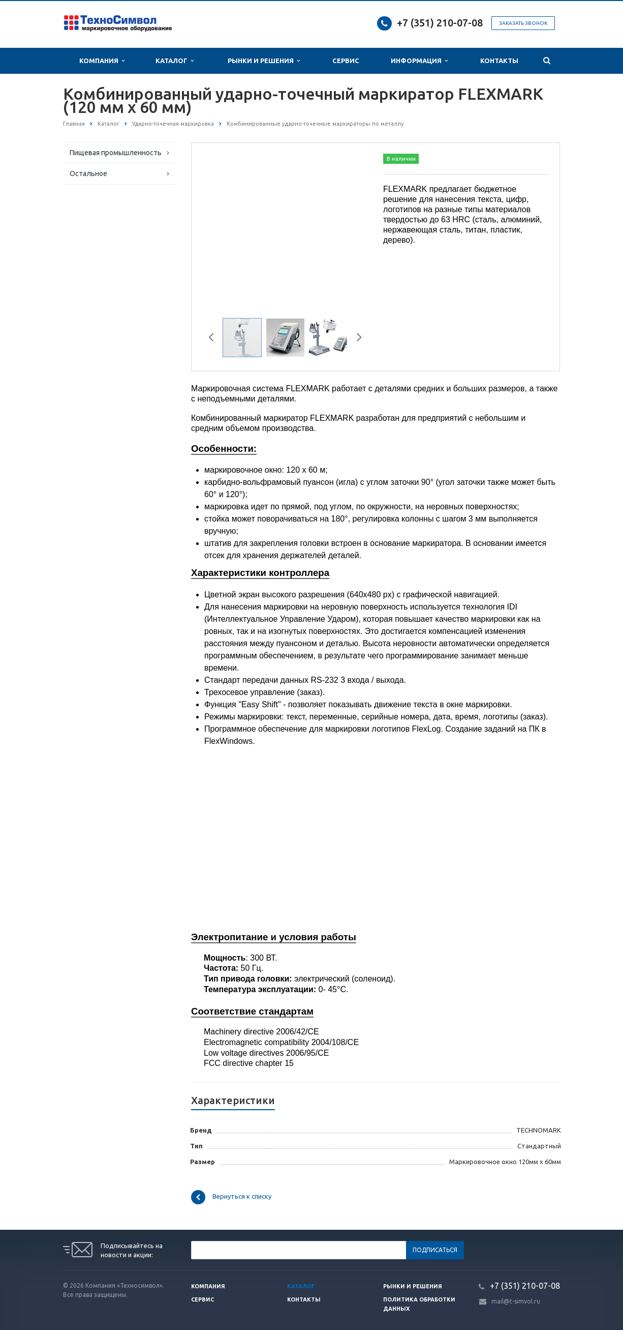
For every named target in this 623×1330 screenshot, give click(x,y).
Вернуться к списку (231, 1197)
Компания (101, 61)
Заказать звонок (523, 23)
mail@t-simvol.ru (515, 1301)
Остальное (88, 173)
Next (356, 338)
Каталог (174, 61)
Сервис (345, 60)
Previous (215, 338)
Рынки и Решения (264, 61)
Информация (419, 61)
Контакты (499, 60)
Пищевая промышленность (116, 153)
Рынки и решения (412, 1286)
